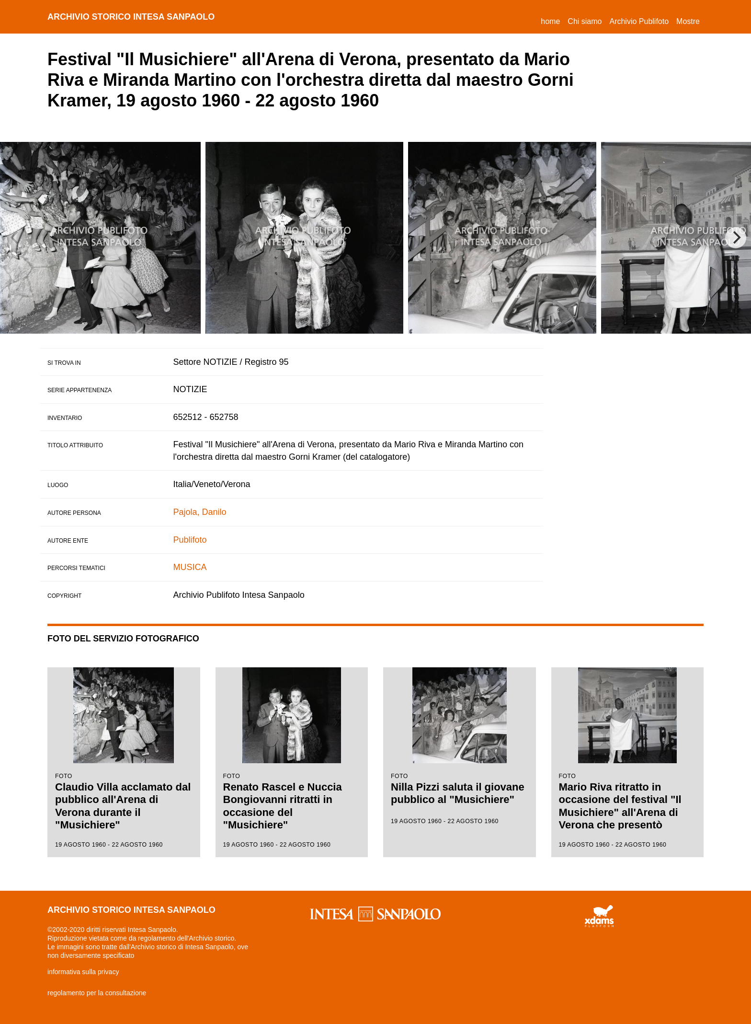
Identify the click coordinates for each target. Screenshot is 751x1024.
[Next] (735, 237)
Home (552, 19)
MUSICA (190, 567)
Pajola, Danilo (200, 512)
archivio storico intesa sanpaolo (131, 17)
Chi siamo (585, 21)
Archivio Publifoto (639, 21)
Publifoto (190, 540)
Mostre (688, 21)
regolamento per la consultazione (96, 993)
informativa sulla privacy (83, 972)
